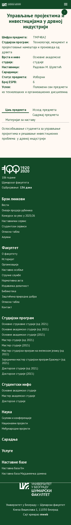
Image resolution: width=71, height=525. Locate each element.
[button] (65, 4)
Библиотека (9, 291)
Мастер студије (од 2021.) (18, 340)
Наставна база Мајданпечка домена (24, 473)
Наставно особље (12, 270)
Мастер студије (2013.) (16, 345)
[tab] (15, 110)
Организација (10, 264)
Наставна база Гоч (13, 468)
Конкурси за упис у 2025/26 (18, 215)
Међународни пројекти (16, 428)
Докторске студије (13, 401)
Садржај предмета (45, 115)
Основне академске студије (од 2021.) (25, 329)
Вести (5, 205)
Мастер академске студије (18, 396)
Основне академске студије (19, 390)
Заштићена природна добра (19, 296)
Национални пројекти (15, 423)
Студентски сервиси (14, 226)
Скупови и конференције (16, 418)
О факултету (9, 254)
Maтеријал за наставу (20, 120)
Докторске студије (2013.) (18, 373)
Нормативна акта (12, 280)
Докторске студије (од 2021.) (20, 368)
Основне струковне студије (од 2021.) (25, 324)
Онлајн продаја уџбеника (17, 210)
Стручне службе (11, 275)
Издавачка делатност (15, 286)
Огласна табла (10, 231)
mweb (44, 514)
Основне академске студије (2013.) (23, 334)
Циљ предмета (15, 110)
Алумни (6, 237)
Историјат (8, 259)
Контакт (7, 307)
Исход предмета (44, 110)
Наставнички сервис (14, 221)
